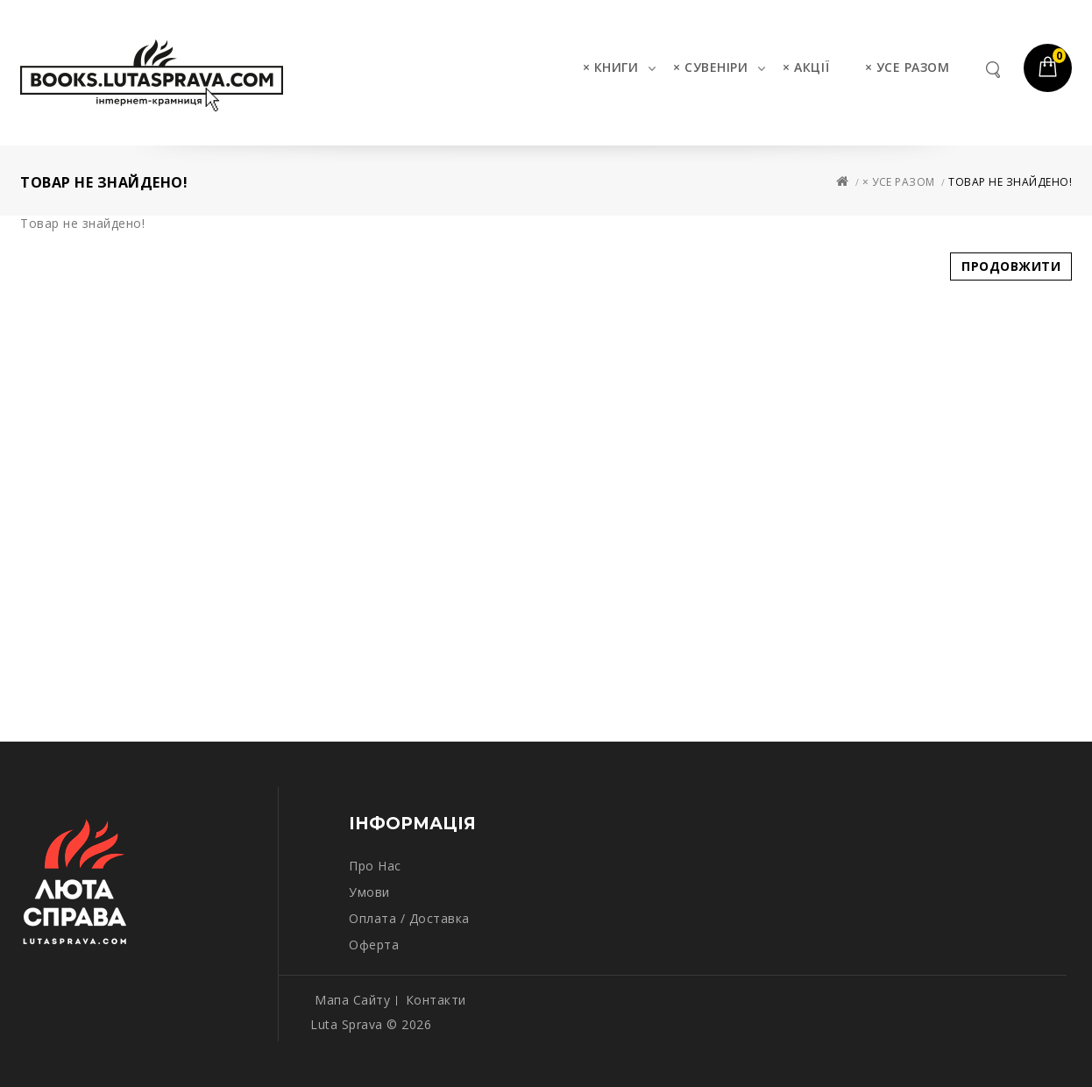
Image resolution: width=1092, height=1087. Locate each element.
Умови (369, 892)
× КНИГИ (611, 67)
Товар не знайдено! (1010, 181)
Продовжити (1010, 266)
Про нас (375, 865)
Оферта (374, 944)
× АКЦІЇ (806, 67)
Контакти (436, 999)
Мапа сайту (352, 999)
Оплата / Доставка (409, 918)
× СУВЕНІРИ (710, 67)
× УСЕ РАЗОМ (907, 67)
